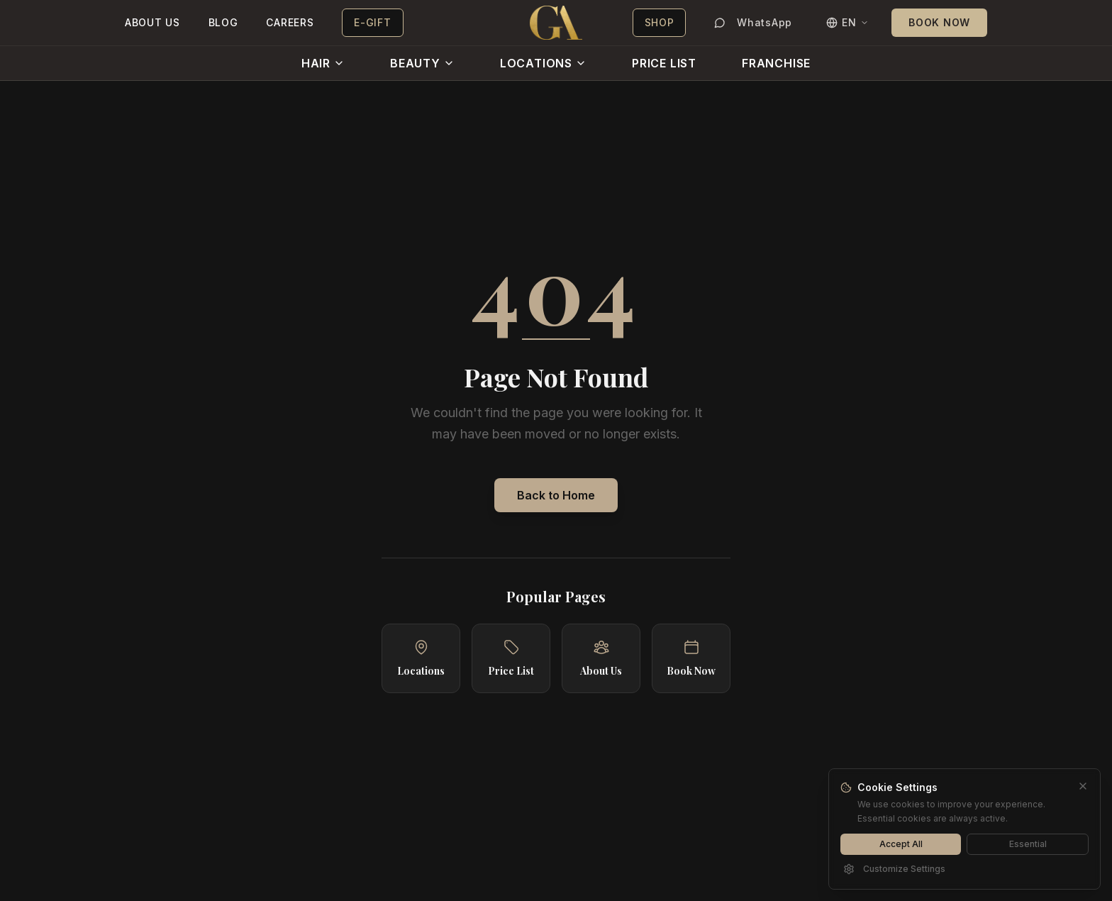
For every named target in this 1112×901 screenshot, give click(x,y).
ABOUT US (152, 22)
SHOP (659, 22)
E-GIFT (372, 22)
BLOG (223, 22)
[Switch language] (847, 23)
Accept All (901, 844)
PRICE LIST (664, 63)
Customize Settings (894, 869)
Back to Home (556, 495)
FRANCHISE (776, 63)
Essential (1028, 844)
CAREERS (289, 22)
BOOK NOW (939, 22)
